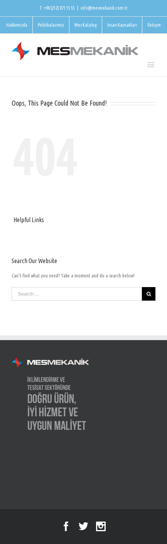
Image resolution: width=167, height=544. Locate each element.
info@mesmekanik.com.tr (104, 7)
